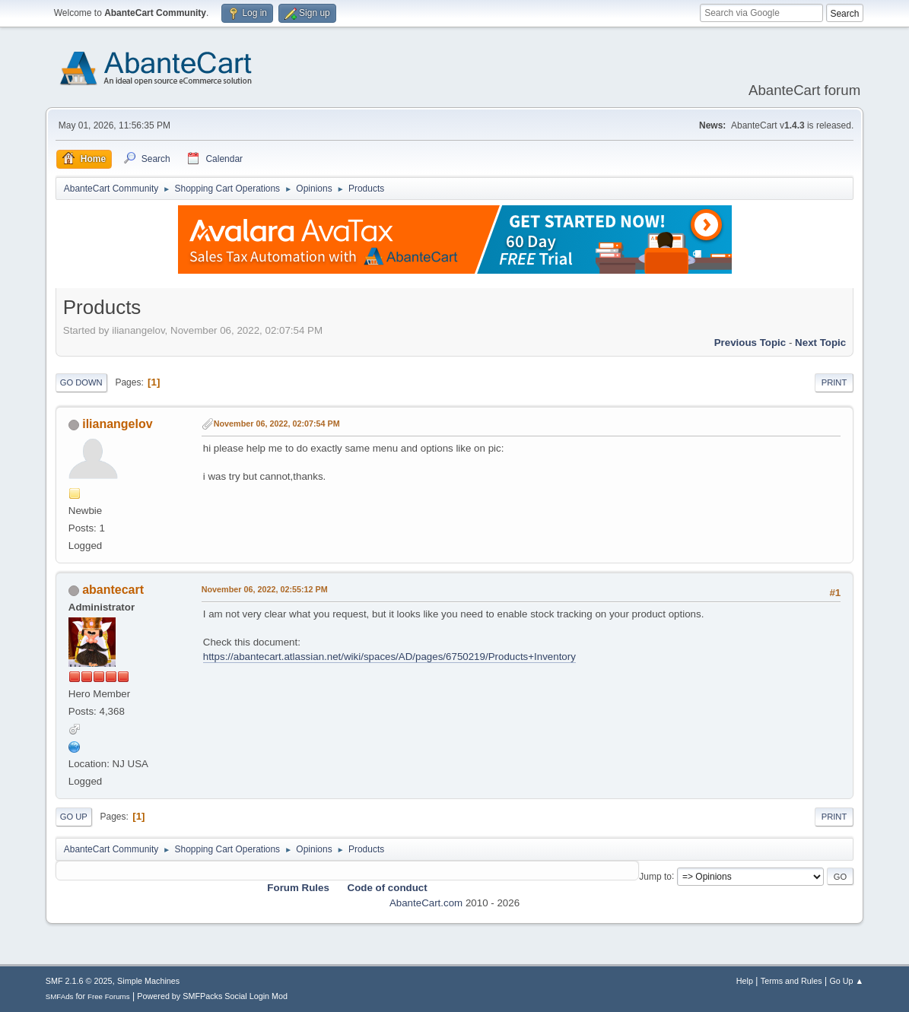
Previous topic (750, 342)
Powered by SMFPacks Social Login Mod (212, 996)
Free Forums (108, 996)
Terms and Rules (791, 980)
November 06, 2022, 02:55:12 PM (265, 589)
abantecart (113, 589)
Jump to (655, 876)
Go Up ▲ (846, 980)
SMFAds (60, 996)
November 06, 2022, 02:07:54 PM (277, 423)
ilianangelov (117, 423)
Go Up (73, 816)
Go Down (81, 382)
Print (834, 382)
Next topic (820, 342)
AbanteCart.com (425, 903)
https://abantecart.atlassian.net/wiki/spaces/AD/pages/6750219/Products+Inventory (389, 656)
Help (744, 980)
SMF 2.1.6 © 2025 (79, 980)
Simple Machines (148, 980)
